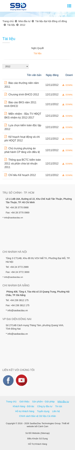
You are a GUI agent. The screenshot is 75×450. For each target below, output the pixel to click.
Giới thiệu (24, 401)
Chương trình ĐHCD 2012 (21, 94)
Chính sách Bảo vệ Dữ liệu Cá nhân (37, 416)
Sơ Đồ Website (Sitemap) (37, 433)
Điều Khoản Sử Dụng (37, 438)
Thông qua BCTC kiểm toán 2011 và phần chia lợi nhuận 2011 (22, 163)
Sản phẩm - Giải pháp (43, 401)
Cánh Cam (43, 426)
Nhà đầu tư (63, 401)
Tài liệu (37, 53)
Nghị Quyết (37, 48)
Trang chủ (11, 401)
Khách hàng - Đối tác (23, 406)
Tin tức (58, 406)
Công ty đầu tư (44, 406)
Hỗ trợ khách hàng (24, 411)
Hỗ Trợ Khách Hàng (37, 444)
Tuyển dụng (43, 411)
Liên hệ (56, 411)
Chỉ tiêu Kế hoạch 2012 (20, 175)
